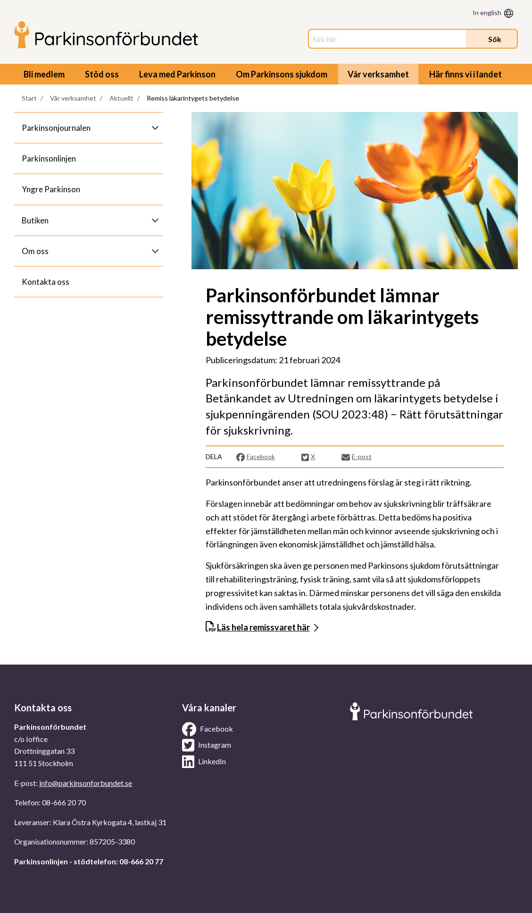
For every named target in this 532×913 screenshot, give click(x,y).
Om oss (35, 251)
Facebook (255, 456)
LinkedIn (204, 762)
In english (487, 13)
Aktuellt (121, 98)
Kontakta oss (45, 282)
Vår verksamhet (378, 74)
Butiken (35, 220)
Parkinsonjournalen (56, 128)
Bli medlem (44, 74)
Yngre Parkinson (51, 189)
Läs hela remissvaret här (263, 627)
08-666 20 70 (64, 802)
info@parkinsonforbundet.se (85, 782)
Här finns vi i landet (465, 74)
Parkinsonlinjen (49, 158)
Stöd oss (102, 74)
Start (29, 98)
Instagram (206, 745)
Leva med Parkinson (177, 74)
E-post (356, 456)
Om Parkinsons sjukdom (281, 74)
